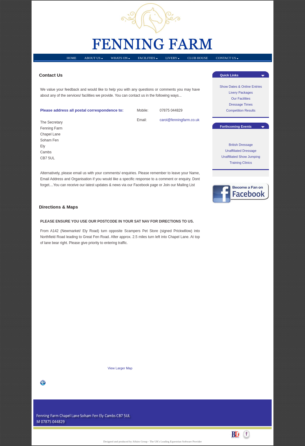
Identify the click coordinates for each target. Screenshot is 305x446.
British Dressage (241, 144)
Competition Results (240, 110)
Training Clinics (241, 162)
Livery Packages (241, 92)
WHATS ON (120, 58)
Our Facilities (240, 98)
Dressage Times (241, 104)
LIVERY (172, 58)
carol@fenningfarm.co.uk (180, 120)
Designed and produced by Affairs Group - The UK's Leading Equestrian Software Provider (152, 441)
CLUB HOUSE (198, 58)
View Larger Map (120, 368)
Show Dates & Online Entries (241, 86)
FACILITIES (148, 58)
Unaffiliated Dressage (240, 150)
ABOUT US (93, 58)
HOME (71, 58)
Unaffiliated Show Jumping (240, 156)
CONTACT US (227, 58)
